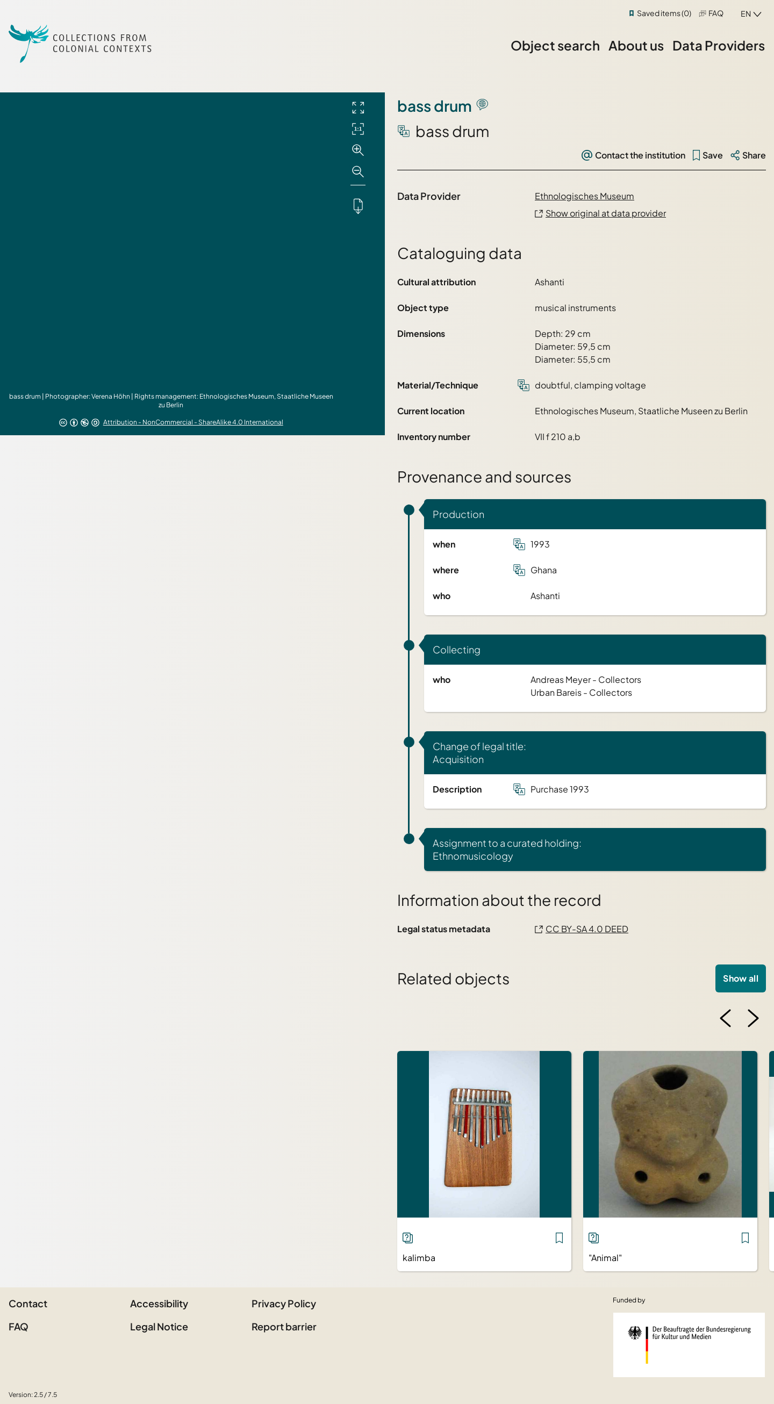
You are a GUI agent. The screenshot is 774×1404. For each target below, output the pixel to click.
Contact (28, 1303)
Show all (740, 978)
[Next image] (753, 1018)
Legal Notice (159, 1326)
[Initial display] (358, 129)
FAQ (715, 13)
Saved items (664, 13)
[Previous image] (726, 1018)
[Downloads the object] (358, 205)
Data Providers (718, 45)
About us (636, 45)
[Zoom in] (358, 150)
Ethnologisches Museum (584, 195)
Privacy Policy (284, 1303)
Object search (555, 45)
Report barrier (284, 1326)
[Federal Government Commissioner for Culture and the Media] (689, 1345)
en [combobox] (746, 13)
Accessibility (159, 1303)
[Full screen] (358, 107)
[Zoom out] (358, 172)
